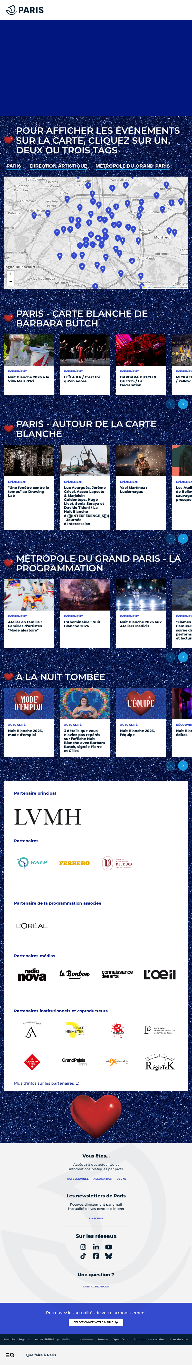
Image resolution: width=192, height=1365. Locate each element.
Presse (103, 1339)
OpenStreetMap (169, 287)
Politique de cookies (149, 1339)
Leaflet (148, 287)
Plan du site (179, 1339)
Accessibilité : (64, 1339)
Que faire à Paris (41, 1355)
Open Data (121, 1339)
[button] (115, 249)
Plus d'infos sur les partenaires (44, 1083)
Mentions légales (17, 1339)
